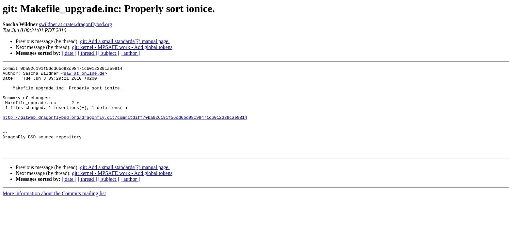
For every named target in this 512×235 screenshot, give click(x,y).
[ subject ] (108, 53)
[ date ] (69, 53)
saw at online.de (84, 75)
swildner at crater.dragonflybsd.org (75, 24)
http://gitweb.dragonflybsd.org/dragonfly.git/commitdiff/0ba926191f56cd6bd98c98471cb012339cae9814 (125, 128)
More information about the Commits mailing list (54, 211)
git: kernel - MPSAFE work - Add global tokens (122, 47)
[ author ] (130, 53)
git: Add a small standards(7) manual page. (124, 41)
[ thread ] (87, 53)
